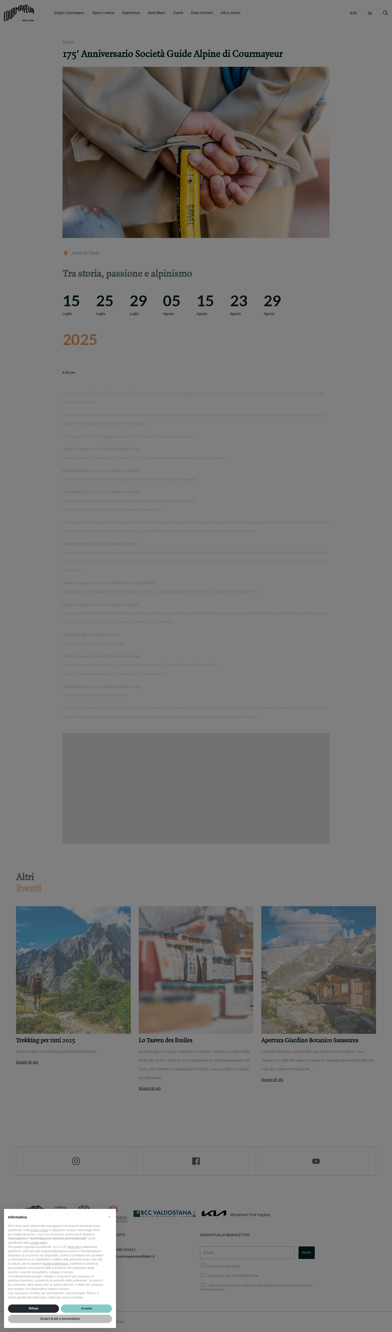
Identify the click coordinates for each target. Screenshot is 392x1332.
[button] (110, 1217)
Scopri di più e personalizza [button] (60, 1318)
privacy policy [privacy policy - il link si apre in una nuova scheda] (39, 1230)
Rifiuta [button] (33, 1308)
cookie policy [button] (38, 1242)
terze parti (74, 1247)
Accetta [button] (86, 1308)
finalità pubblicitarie (55, 1263)
